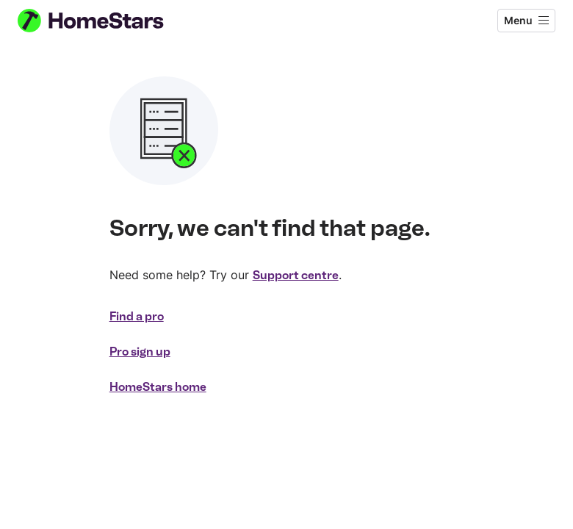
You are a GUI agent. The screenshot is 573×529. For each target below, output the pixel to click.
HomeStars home (157, 387)
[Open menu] (526, 20)
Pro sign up (139, 352)
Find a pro (136, 316)
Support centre (296, 275)
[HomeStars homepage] (104, 20)
